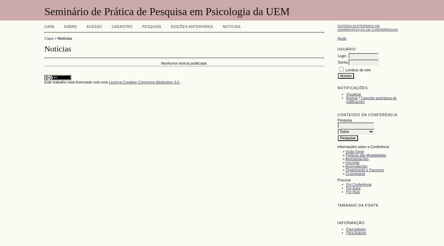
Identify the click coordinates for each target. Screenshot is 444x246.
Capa (49, 27)
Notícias (231, 27)
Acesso (94, 27)
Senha (343, 62)
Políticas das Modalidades (366, 155)
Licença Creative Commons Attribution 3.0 (144, 82)
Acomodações (356, 166)
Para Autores (356, 233)
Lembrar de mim (358, 70)
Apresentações (356, 159)
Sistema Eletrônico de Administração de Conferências (368, 27)
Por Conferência (358, 184)
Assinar (352, 98)
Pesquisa (151, 27)
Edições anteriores (192, 27)
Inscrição (353, 163)
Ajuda (342, 38)
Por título (353, 192)
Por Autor (353, 188)
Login (342, 56)
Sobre (70, 27)
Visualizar (353, 94)
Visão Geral (355, 151)
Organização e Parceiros (365, 170)
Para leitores (356, 229)
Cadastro (122, 27)
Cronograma (355, 174)
